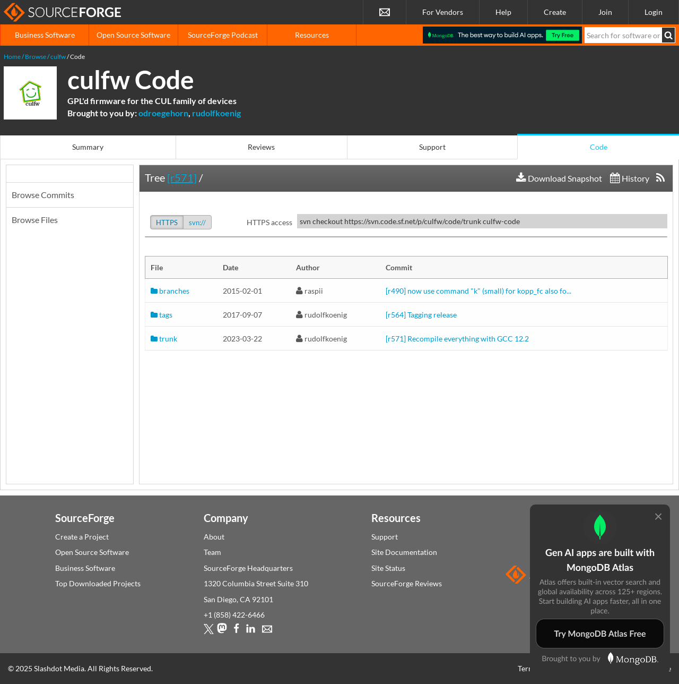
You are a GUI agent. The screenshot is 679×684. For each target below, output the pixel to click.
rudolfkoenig (216, 113)
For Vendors (442, 11)
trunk (164, 338)
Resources (312, 34)
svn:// (197, 222)
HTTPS (167, 222)
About (214, 536)
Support (432, 146)
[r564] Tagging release (421, 314)
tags (161, 314)
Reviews (261, 146)
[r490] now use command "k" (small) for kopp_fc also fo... (478, 290)
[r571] (182, 177)
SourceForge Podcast (223, 34)
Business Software (45, 34)
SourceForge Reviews (406, 583)
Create (555, 11)
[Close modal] (658, 515)
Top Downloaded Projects (98, 583)
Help (503, 11)
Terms (528, 668)
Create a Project (82, 536)
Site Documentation (404, 552)
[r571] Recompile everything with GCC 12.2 (457, 338)
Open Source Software (133, 34)
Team (212, 552)
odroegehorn (163, 113)
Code (598, 146)
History (629, 178)
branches (170, 290)
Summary (87, 146)
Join (605, 11)
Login (654, 11)
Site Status (388, 567)
